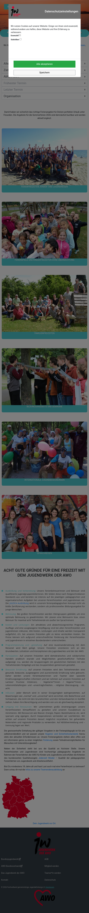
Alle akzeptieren (44, 64)
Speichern (44, 72)
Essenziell (16, 35)
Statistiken (16, 39)
